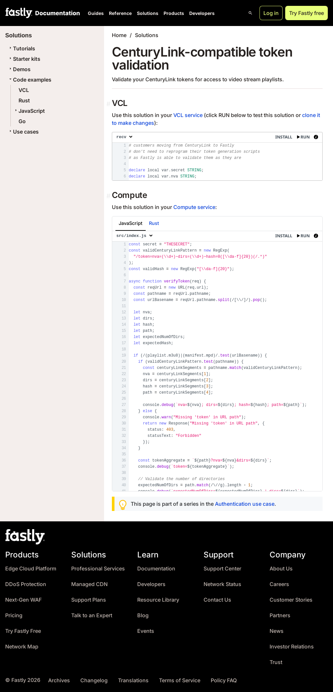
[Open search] (250, 13)
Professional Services (98, 569)
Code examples (29, 79)
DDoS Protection (25, 584)
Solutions (147, 13)
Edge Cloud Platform (30, 569)
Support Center (222, 569)
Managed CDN (89, 584)
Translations (133, 680)
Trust (276, 662)
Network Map (21, 647)
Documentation (156, 569)
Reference (120, 13)
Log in (271, 13)
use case (263, 504)
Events (145, 631)
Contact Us (217, 600)
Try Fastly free (306, 13)
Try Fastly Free (23, 631)
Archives (59, 680)
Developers (202, 13)
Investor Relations (292, 647)
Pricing (13, 615)
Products (174, 13)
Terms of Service (179, 680)
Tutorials (21, 48)
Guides (96, 13)
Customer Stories (291, 600)
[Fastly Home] (19, 13)
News (277, 631)
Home (119, 35)
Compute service (194, 207)
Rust (24, 100)
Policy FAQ (224, 680)
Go (22, 121)
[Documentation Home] (56, 13)
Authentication (233, 504)
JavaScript (29, 111)
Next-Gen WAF (23, 600)
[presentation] (217, 156)
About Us (281, 569)
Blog (143, 615)
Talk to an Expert (91, 615)
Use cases (23, 131)
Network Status (222, 584)
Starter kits (24, 59)
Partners (280, 615)
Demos (19, 69)
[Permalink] (109, 104)
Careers (279, 584)
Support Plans (88, 600)
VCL (24, 90)
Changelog (94, 680)
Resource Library (158, 600)
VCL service (188, 115)
